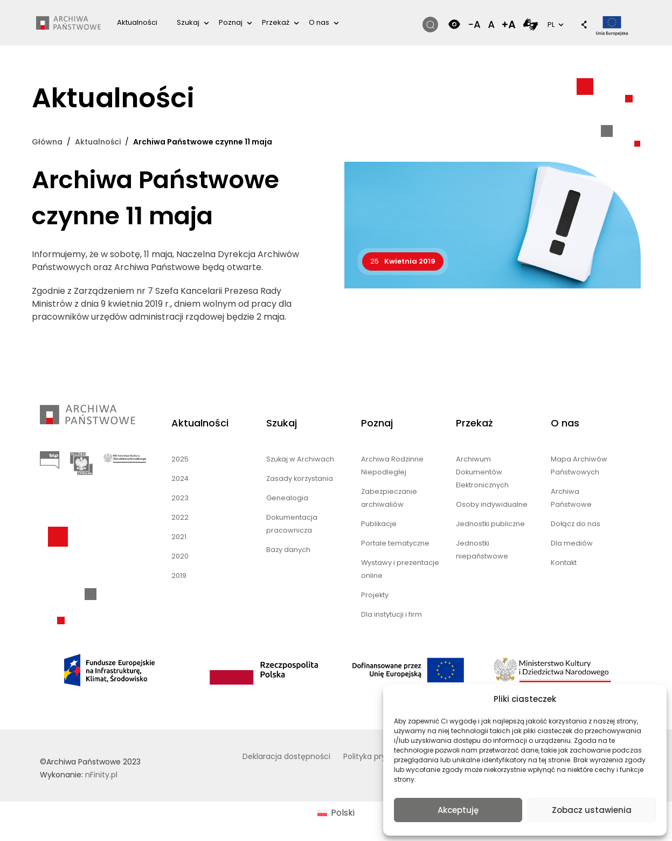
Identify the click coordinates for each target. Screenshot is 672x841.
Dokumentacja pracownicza (291, 524)
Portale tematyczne (395, 543)
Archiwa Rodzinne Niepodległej (392, 465)
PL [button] (555, 24)
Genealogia (287, 497)
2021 (178, 536)
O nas (319, 22)
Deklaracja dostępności (286, 756)
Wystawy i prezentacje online (400, 569)
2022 (180, 517)
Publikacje (379, 523)
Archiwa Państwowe (571, 498)
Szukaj (188, 22)
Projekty (375, 594)
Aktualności (137, 22)
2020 (180, 556)
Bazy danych (288, 549)
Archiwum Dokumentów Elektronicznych (482, 472)
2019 (178, 575)
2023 (180, 497)
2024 (180, 478)
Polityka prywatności (381, 756)
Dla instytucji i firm (391, 614)
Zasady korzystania (299, 478)
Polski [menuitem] (343, 812)
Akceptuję (458, 810)
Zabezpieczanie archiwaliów (389, 498)
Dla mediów (572, 543)
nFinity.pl (101, 774)
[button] (579, 26)
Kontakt (564, 562)
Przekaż (275, 22)
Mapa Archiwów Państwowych (579, 465)
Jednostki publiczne (490, 523)
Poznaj (231, 22)
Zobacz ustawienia (592, 810)
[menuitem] (335, 813)
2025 (180, 459)
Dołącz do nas (575, 523)
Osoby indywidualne (492, 504)
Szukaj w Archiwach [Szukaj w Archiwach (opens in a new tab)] (300, 459)
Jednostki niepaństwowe (482, 550)
